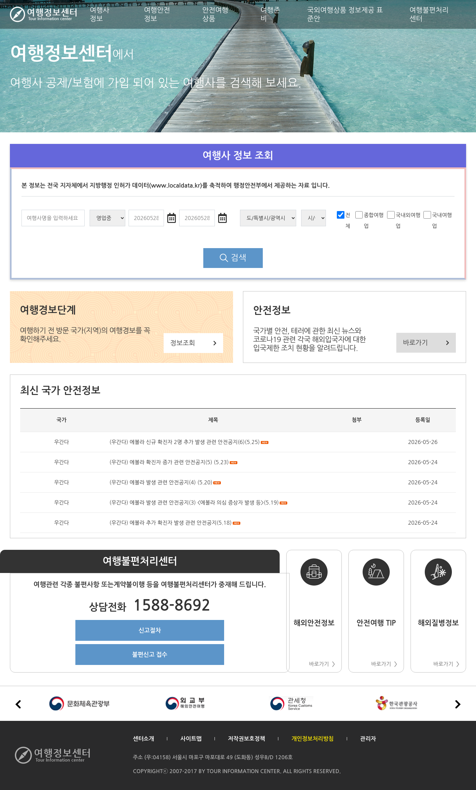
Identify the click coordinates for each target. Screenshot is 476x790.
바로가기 (426, 342)
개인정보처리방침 (313, 739)
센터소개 (143, 739)
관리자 (368, 739)
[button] (458, 704)
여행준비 (270, 14)
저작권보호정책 (246, 739)
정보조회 (193, 343)
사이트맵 (191, 739)
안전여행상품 (215, 14)
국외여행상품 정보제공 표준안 (345, 14)
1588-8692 (149, 607)
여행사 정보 (99, 14)
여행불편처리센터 (429, 14)
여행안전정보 (157, 14)
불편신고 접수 (150, 655)
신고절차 (150, 631)
